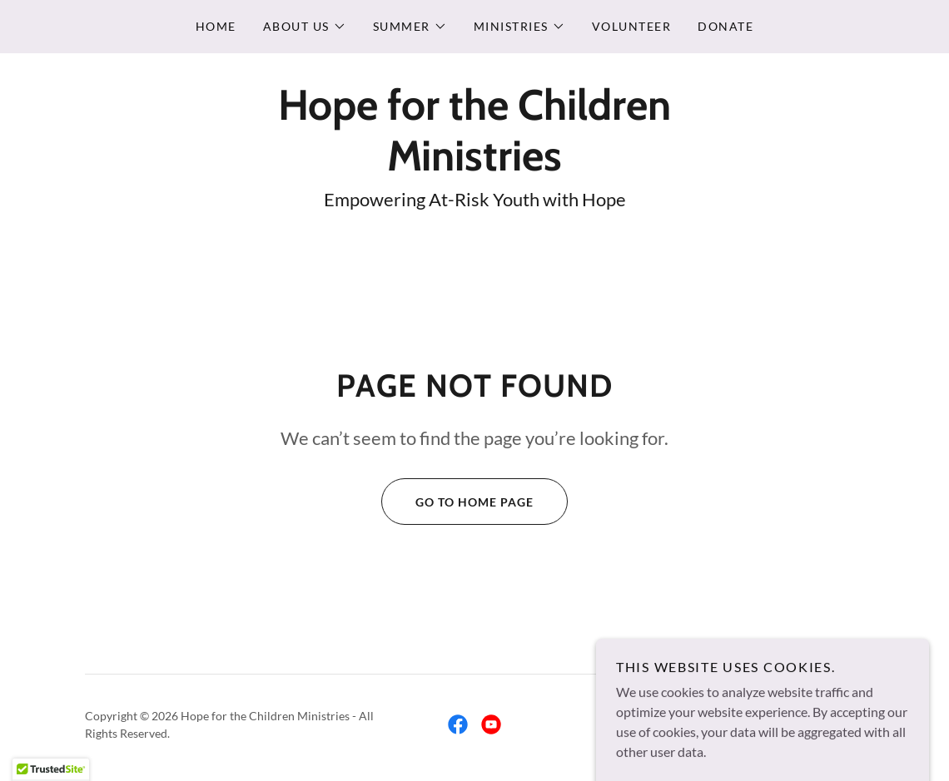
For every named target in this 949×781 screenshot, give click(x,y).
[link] (474, 165)
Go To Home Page (457, 501)
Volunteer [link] (631, 26)
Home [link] (216, 26)
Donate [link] (725, 26)
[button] (304, 27)
